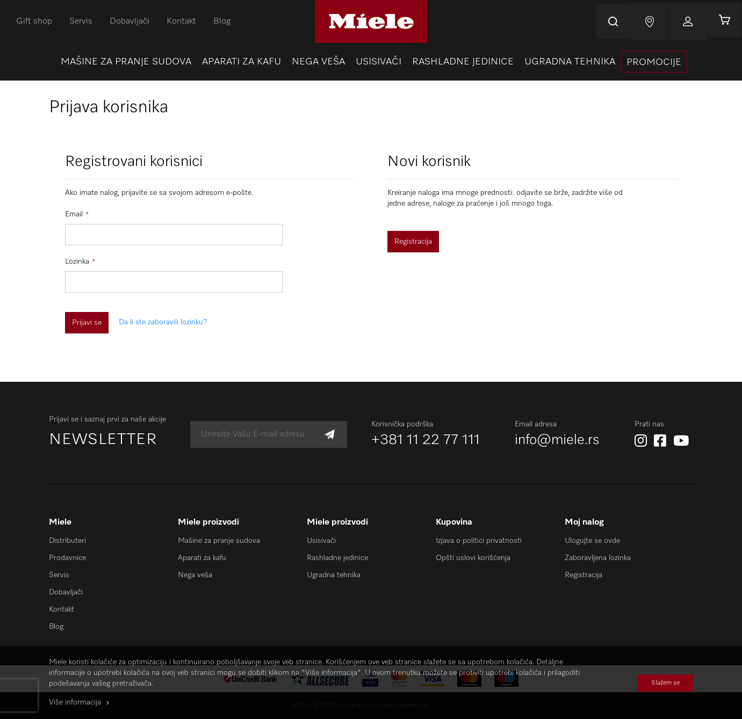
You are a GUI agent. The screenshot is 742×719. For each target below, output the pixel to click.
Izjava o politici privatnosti (479, 540)
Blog (221, 21)
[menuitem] (126, 62)
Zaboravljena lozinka (598, 558)
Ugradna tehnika (334, 575)
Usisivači (321, 540)
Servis (80, 21)
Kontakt (181, 21)
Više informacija (75, 702)
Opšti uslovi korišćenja (473, 558)
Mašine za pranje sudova (219, 540)
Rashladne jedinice (337, 558)
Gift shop (34, 21)
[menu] (371, 62)
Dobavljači (129, 21)
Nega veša (195, 575)
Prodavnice (67, 558)
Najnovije (646, 21)
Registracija (583, 575)
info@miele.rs (557, 440)
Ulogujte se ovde (592, 540)
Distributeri (67, 540)
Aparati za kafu (202, 558)
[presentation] (654, 62)
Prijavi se (684, 21)
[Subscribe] (330, 435)
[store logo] (370, 21)
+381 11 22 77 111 (425, 440)
